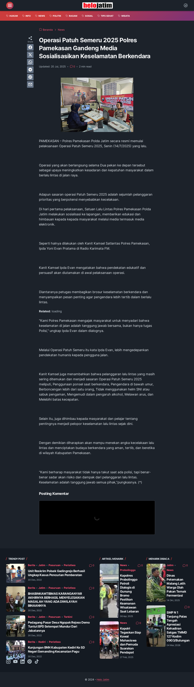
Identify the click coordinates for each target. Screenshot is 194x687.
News (123, 565)
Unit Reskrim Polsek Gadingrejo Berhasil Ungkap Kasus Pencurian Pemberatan (56, 573)
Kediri (42, 641)
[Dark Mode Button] (185, 5)
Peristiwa (69, 565)
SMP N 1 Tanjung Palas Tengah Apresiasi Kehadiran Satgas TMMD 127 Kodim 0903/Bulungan (178, 626)
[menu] (9, 5)
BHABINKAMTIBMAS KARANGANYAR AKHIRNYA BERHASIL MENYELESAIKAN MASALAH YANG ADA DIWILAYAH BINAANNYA (56, 599)
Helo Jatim (103, 679)
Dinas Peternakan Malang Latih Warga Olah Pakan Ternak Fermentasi (176, 585)
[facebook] (30, 47)
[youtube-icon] (15, 661)
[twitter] (30, 54)
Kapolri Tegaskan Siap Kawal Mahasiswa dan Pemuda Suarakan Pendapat (130, 640)
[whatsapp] (30, 62)
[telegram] (30, 69)
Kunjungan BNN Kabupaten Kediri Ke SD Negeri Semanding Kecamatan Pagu (56, 649)
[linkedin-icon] (22, 661)
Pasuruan (55, 565)
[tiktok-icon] (36, 661)
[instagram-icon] (8, 661)
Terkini (68, 616)
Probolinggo (128, 570)
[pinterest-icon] (29, 661)
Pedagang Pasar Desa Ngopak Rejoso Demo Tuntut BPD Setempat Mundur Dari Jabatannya (59, 626)
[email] (30, 84)
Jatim (41, 565)
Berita (31, 565)
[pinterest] (30, 77)
